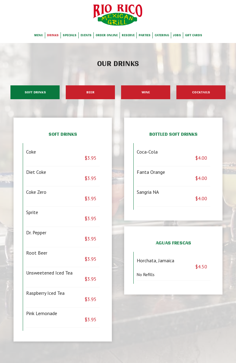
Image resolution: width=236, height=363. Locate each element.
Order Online (107, 35)
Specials (70, 35)
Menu (38, 35)
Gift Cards (193, 35)
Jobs (177, 35)
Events (86, 35)
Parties (145, 35)
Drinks (53, 35)
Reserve (128, 35)
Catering (162, 35)
